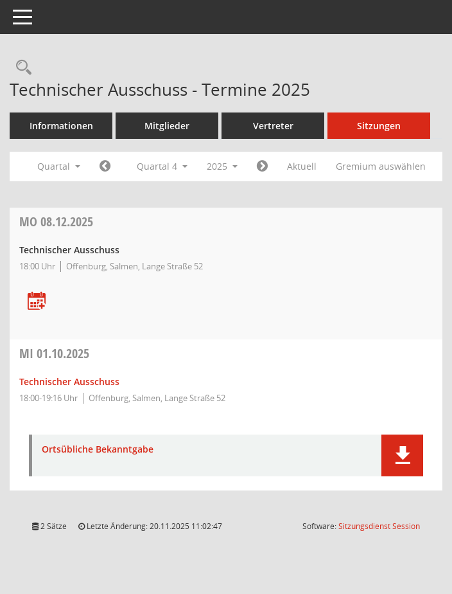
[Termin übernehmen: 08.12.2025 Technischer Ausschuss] (36, 301)
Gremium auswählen (381, 166)
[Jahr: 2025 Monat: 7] (105, 166)
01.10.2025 (54, 353)
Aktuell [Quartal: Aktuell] (302, 166)
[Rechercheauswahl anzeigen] (20, 67)
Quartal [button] (58, 166)
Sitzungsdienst (379, 526)
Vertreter (273, 126)
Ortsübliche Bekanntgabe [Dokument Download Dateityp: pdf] (97, 449)
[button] (402, 455)
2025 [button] (222, 166)
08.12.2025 (56, 221)
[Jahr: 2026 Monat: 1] (262, 166)
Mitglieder (166, 126)
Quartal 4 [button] (162, 166)
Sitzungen (379, 126)
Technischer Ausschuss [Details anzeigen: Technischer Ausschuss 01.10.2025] (69, 381)
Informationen (61, 126)
